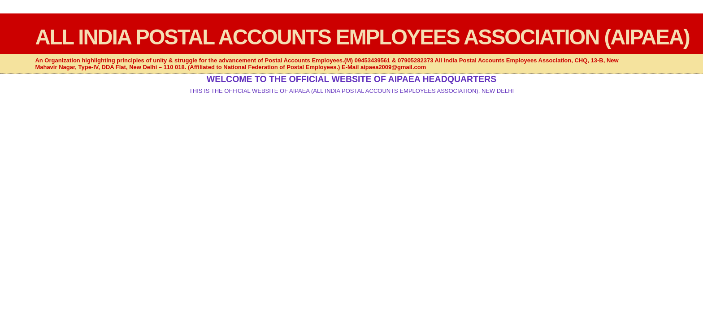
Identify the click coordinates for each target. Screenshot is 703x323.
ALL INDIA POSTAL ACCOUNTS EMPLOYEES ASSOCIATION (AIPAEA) (362, 37)
